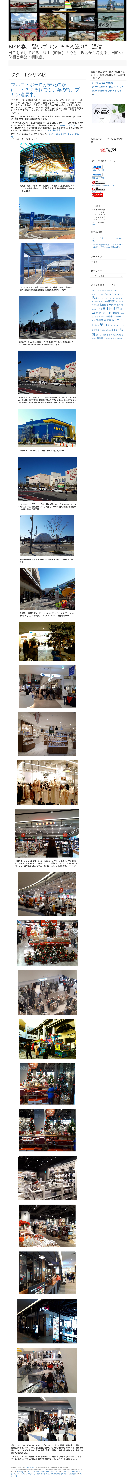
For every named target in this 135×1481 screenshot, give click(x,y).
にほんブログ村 (98, 170)
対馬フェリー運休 (34, 1474)
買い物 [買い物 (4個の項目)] (97, 325)
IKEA (73, 1472)
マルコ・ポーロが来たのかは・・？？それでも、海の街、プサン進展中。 (45, 89)
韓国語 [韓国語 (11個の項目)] (100, 338)
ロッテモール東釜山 (20, 1474)
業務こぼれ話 (40, 1472)
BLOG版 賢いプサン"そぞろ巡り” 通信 (55, 47)
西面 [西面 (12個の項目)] (109, 320)
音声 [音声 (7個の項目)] (113, 338)
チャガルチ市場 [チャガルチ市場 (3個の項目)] (99, 294)
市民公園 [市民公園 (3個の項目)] (96, 305)
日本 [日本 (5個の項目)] (100, 309)
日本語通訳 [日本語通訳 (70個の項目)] (111, 309)
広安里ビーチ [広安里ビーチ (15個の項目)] (106, 304)
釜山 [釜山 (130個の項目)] (103, 324)
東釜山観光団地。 (55, 130)
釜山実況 (73, 1474)
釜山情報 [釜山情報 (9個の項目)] (116, 330)
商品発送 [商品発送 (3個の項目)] (118, 301)
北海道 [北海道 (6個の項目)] (105, 301)
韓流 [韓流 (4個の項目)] (109, 338)
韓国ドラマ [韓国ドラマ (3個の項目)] (98, 335)
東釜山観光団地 (51, 1474)
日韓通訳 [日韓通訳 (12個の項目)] (116, 313)
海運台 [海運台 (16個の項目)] (99, 320)
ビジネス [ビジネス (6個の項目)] (107, 294)
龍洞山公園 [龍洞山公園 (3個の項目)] (118, 338)
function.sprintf (29, 1467)
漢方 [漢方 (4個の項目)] (105, 320)
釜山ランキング (97, 192)
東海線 (43, 1474)
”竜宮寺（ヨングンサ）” (68, 125)
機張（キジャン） (52, 1472)
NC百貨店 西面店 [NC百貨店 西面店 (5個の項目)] (104, 290)
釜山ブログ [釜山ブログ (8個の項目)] (96, 330)
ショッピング (31, 1472)
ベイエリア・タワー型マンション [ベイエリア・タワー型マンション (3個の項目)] (108, 298)
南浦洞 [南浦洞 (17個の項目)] (111, 301)
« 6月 (94, 225)
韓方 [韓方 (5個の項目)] (105, 338)
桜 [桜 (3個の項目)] (107, 316)
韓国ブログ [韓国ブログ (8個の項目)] (107, 335)
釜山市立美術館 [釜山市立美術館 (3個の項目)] (106, 330)
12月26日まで (66, 1472)
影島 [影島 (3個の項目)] (115, 305)
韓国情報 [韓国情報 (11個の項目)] (117, 335)
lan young (20, 1472)
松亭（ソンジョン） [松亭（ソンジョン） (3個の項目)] (100, 316)
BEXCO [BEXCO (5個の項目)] (94, 290)
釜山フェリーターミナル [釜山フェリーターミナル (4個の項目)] (116, 325)
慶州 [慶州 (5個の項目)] (118, 305)
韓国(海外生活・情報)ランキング (103, 185)
